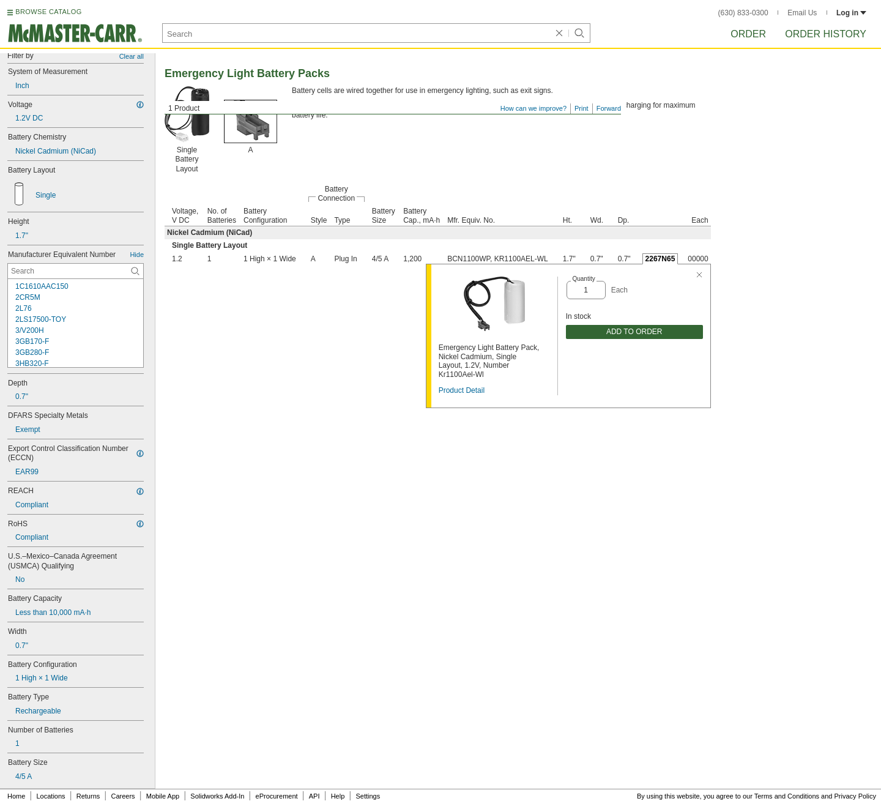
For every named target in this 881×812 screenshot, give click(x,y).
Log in (851, 13)
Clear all (131, 56)
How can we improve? (533, 108)
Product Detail (462, 390)
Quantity (583, 278)
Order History (825, 34)
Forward (609, 108)
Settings (367, 796)
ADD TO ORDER (634, 331)
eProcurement (277, 796)
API (314, 796)
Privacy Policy (855, 796)
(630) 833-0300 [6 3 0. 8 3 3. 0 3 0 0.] (743, 13)
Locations (51, 796)
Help (338, 796)
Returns (88, 796)
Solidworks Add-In (217, 796)
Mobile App (162, 796)
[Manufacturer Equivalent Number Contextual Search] (75, 271)
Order (748, 34)
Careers (123, 796)
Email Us (802, 13)
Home (16, 796)
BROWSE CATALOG (48, 11)
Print (581, 108)
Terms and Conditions (786, 796)
